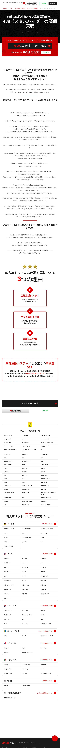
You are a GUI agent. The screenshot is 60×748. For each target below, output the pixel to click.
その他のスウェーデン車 (47, 654)
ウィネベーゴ (7, 599)
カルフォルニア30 (45, 436)
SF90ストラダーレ (8, 468)
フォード (6, 585)
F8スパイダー (7, 459)
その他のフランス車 (27, 670)
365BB (5, 490)
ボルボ (5, 654)
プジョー (6, 666)
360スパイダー (44, 485)
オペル (42, 555)
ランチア (43, 687)
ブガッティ (6, 670)
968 (5, 522)
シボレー (24, 576)
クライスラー (7, 590)
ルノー (24, 666)
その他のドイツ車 (8, 564)
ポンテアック (7, 581)
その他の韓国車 (26, 703)
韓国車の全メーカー (48, 699)
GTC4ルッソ (44, 518)
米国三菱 (24, 612)
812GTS (6, 518)
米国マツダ (25, 607)
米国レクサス (44, 599)
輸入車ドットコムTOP (7, 8)
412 (23, 490)
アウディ (6, 555)
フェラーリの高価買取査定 (32, 8)
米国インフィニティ (9, 603)
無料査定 (52, 3)
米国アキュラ (25, 603)
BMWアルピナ (44, 551)
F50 (42, 463)
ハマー (24, 581)
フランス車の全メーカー (46, 661)
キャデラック (7, 576)
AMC (5, 594)
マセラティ (25, 687)
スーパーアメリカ (8, 449)
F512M (5, 477)
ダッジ (24, 590)
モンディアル (25, 444)
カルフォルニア (8, 436)
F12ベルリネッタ (45, 459)
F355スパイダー (8, 472)
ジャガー (43, 628)
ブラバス (24, 560)
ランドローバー (8, 633)
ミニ (42, 560)
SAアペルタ (25, 477)
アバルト (24, 691)
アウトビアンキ (8, 691)
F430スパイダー (45, 472)
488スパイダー (26, 503)
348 (5, 485)
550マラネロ (25, 507)
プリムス (43, 590)
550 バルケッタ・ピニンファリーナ (48, 508)
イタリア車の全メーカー (46, 678)
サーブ (24, 654)
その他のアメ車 (45, 612)
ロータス (43, 633)
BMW (23, 551)
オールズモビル (45, 594)
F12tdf (5, 463)
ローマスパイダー (45, 440)
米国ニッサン (7, 616)
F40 (23, 463)
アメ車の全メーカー (48, 572)
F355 (42, 468)
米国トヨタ (43, 603)
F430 (23, 472)
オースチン (25, 642)
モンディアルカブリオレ (47, 444)
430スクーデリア (45, 490)
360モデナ (25, 485)
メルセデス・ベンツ (9, 547)
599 (23, 513)
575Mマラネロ (7, 513)
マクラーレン (7, 637)
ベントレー (25, 628)
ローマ (24, 440)
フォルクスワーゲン (27, 555)
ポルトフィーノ (26, 449)
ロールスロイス (8, 628)
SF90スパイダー (26, 468)
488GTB (6, 503)
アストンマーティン (27, 633)
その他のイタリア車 (46, 691)
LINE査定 (43, 3)
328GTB (24, 481)
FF (41, 453)
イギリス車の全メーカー (46, 624)
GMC (42, 581)
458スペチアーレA (27, 499)
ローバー (6, 642)
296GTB (43, 477)
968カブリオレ (26, 522)
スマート (6, 551)
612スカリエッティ (46, 513)
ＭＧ (42, 637)
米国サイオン (7, 607)
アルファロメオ (26, 682)
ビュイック (43, 576)
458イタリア (44, 494)
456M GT (24, 494)
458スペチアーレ (45, 499)
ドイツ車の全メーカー (47, 542)
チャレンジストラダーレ (10, 453)
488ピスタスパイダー (9, 507)
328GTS (43, 481)
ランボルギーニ (8, 687)
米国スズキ (6, 612)
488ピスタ (43, 503)
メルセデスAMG (26, 547)
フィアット (6, 682)
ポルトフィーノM (45, 449)
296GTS (6, 481)
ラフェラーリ (7, 444)
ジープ (24, 594)
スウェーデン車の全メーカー (45, 649)
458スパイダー (7, 499)
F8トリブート (25, 459)
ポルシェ (6, 560)
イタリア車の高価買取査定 (19, 8)
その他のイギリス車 (46, 642)
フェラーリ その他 (45, 522)
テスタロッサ (7, 440)
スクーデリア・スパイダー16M (29, 454)
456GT (5, 494)
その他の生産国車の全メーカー (45, 711)
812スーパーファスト (27, 518)
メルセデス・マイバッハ (47, 547)
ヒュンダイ (6, 703)
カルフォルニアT (26, 436)
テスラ (24, 599)
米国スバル (43, 607)
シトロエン (43, 666)
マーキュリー (44, 585)
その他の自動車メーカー (10, 716)
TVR (23, 637)
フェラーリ (43, 682)
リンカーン (25, 585)
